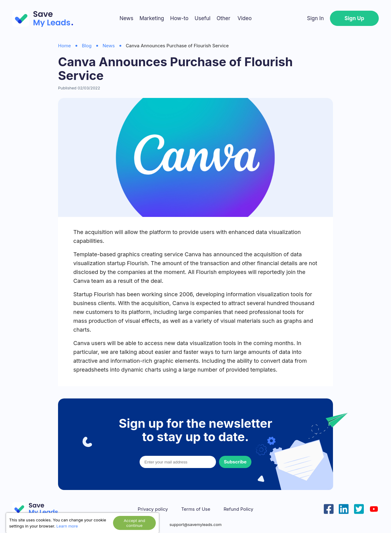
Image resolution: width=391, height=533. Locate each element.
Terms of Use (195, 509)
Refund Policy (238, 509)
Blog (87, 46)
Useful (202, 18)
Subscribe (235, 462)
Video (244, 18)
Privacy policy (153, 509)
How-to (179, 18)
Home (64, 46)
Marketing (151, 18)
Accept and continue (134, 523)
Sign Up (354, 18)
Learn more (67, 526)
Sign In (315, 18)
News (126, 18)
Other (223, 18)
